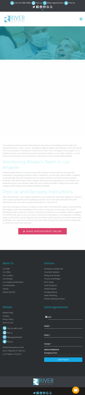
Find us (10, 342)
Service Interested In (51, 350)
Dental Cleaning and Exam (54, 299)
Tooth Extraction (50, 285)
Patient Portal (8, 313)
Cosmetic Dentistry (51, 272)
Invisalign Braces (50, 292)
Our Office (7, 272)
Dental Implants (50, 289)
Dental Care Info (9, 292)
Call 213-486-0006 (22, 3)
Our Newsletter (9, 285)
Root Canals (49, 282)
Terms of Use (8, 323)
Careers (6, 289)
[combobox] (63, 353)
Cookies (6, 316)
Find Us (71, 3)
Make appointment (14, 337)
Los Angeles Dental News (13, 282)
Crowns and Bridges (52, 279)
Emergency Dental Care (53, 269)
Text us (39, 3)
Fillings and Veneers (52, 275)
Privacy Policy (8, 319)
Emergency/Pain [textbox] (50, 353)
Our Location (8, 275)
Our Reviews (8, 279)
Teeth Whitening (50, 295)
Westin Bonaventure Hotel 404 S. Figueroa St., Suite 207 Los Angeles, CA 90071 (14, 350)
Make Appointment (55, 3)
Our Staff (6, 269)
